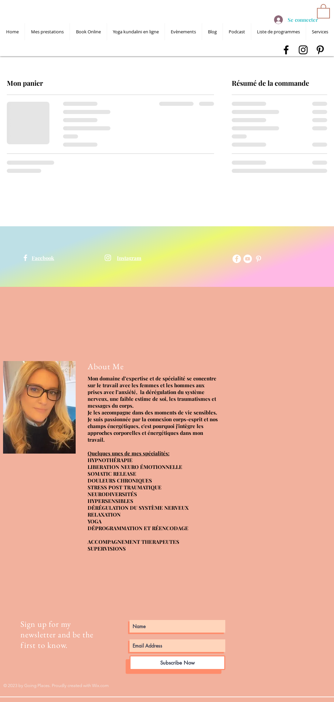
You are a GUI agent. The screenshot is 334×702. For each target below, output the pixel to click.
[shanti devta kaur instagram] (303, 50)
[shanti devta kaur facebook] (286, 50)
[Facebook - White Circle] (236, 259)
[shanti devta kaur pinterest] (320, 50)
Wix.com (100, 685)
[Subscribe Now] (177, 662)
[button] (323, 10)
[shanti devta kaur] (25, 258)
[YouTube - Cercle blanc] (247, 259)
